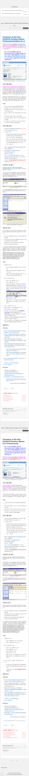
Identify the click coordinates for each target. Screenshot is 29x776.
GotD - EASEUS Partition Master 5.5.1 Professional (11, 13)
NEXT (17, 760)
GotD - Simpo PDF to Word (7, 399)
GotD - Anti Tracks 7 (6, 395)
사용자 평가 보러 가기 (12, 130)
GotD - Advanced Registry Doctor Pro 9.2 (10, 737)
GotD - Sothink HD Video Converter (9, 734)
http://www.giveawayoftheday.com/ (11, 371)
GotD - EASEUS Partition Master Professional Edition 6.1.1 (12, 10)
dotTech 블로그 (7, 376)
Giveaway (9, 393)
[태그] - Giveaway (8, 364)
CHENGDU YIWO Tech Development (15, 147)
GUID (21, 92)
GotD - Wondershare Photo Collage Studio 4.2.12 (14, 343)
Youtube (18, 774)
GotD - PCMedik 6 (6, 400)
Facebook (15, 774)
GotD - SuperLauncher (7, 396)
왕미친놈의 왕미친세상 (8, 408)
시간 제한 (21, 156)
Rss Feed (8, 774)
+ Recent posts (4, 767)
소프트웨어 (5, 393)
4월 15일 (15, 47)
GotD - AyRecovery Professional (8, 732)
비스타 (8, 320)
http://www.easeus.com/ (9, 375)
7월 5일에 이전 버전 (22, 47)
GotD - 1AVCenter (6, 736)
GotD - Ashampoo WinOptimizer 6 (13, 352)
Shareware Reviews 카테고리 (18, 376)
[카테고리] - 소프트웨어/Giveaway (11, 362)
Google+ (21, 774)
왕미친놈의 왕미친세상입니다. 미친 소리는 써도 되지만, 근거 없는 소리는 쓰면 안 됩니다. (12, 411)
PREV (11, 760)
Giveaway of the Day (8, 156)
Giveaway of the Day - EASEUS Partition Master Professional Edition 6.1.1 (14, 39)
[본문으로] (23, 720)
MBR (17, 92)
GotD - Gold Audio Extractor (7, 733)
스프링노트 (15, 383)
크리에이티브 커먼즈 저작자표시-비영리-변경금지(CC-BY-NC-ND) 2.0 (15, 56)
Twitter (12, 774)
